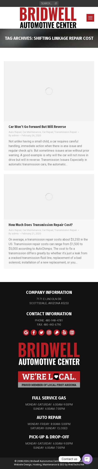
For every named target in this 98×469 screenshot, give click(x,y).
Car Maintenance (32, 132)
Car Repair (47, 132)
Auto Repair (15, 132)
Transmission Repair (65, 132)
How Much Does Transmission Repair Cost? (41, 225)
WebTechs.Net (76, 464)
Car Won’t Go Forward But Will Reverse (37, 127)
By (14, 135)
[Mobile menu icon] (90, 18)
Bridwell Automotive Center (45, 461)
